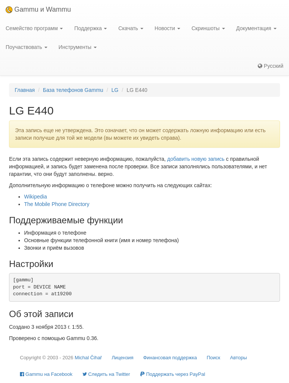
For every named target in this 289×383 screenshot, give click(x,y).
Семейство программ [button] (34, 28)
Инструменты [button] (78, 47)
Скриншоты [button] (208, 28)
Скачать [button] (130, 28)
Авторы (238, 357)
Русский (270, 66)
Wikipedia (35, 197)
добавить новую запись (195, 159)
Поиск (213, 357)
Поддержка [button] (90, 28)
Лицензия (123, 357)
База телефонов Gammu (73, 90)
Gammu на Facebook (46, 374)
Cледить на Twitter (106, 374)
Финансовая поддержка (170, 357)
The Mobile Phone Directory (57, 204)
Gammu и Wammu (38, 9)
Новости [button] (167, 28)
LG (115, 90)
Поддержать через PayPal (172, 374)
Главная (25, 90)
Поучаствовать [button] (26, 47)
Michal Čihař (88, 357)
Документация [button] (256, 28)
